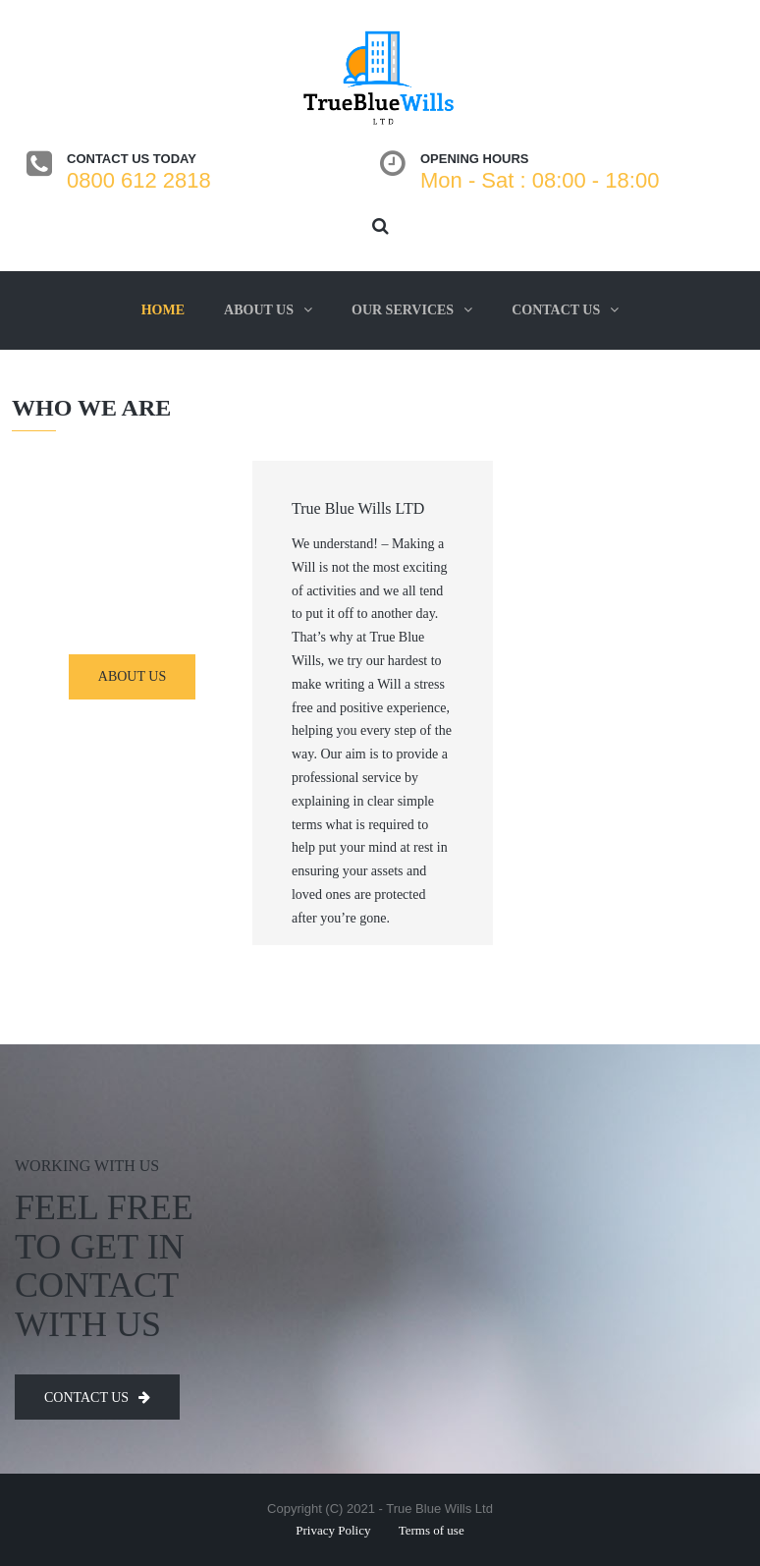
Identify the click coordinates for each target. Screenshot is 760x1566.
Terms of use (431, 1530)
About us (259, 310)
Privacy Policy (333, 1530)
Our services (403, 310)
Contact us (556, 310)
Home (163, 310)
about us (132, 676)
